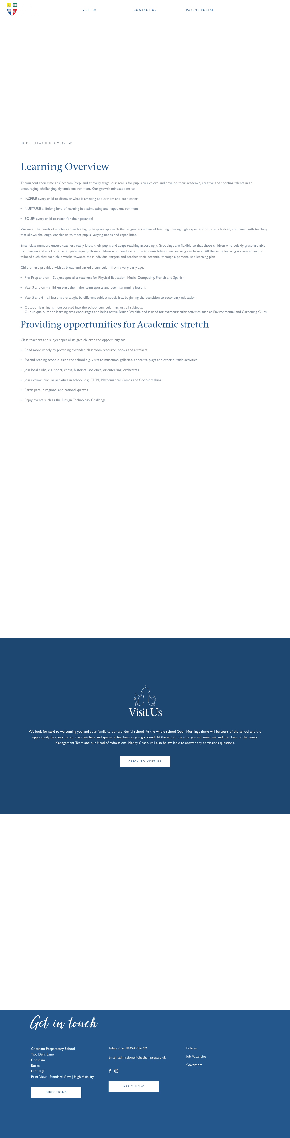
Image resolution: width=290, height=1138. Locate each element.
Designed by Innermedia (257, 1129)
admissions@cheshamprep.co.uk (142, 1043)
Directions (56, 1078)
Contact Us (145, 10)
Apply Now (133, 1072)
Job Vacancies (196, 1042)
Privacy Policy (155, 1129)
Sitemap (131, 1129)
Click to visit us (145, 754)
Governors (194, 1051)
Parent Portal (200, 10)
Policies (192, 1034)
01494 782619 (136, 1034)
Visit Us (90, 10)
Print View (39, 1063)
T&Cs (142, 1129)
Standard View (60, 1063)
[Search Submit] (264, 10)
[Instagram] (116, 1057)
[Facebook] (110, 1057)
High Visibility (84, 1063)
